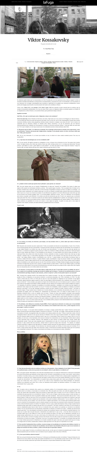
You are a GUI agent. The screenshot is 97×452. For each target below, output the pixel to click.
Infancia (45, 61)
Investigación (28, 1)
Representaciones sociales (58, 61)
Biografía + (48, 53)
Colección (24, 1)
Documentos (70, 1)
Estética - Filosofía (68, 61)
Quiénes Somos (15, 1)
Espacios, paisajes (39, 61)
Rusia (54, 62)
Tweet (17, 62)
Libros (79, 1)
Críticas (82, 1)
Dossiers (61, 1)
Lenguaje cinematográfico (46, 62)
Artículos (65, 1)
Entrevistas (75, 1)
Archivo (19, 1)
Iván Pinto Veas (49, 48)
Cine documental (30, 61)
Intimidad (50, 61)
